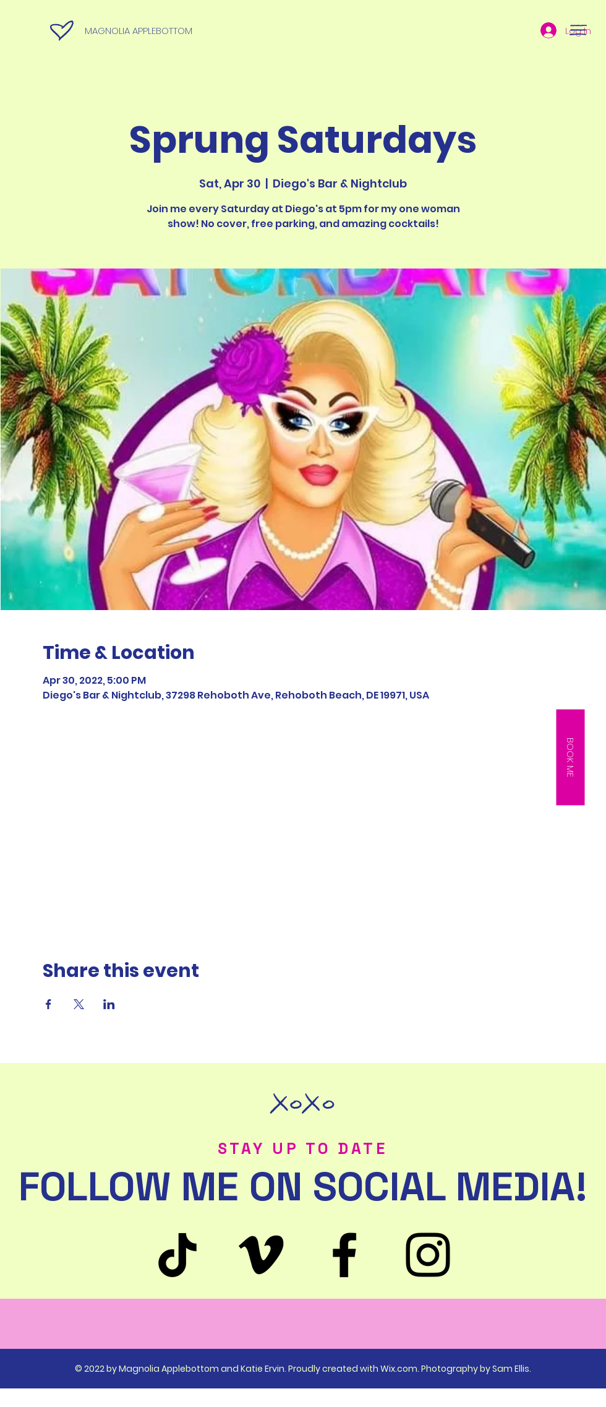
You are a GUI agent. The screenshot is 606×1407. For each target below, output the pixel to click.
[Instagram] (428, 1254)
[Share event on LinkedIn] (109, 1004)
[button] (578, 30)
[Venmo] (261, 1254)
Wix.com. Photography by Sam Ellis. (455, 1368)
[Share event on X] (79, 1004)
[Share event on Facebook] (48, 1004)
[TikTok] (177, 1254)
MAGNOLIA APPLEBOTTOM (138, 30)
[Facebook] (344, 1254)
